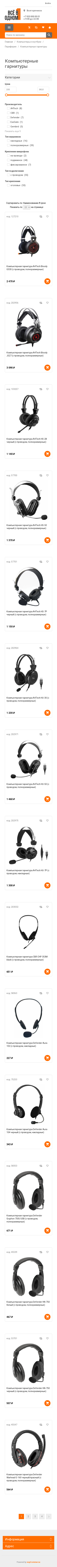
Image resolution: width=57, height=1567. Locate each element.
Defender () (17, 117)
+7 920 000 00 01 (32, 16)
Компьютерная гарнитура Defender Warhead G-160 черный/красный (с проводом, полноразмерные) (24, 1477)
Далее (48, 1516)
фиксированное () (20, 164)
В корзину (47, 281)
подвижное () (19, 160)
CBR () (14, 113)
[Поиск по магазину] (25, 35)
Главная (9, 42)
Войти (48, 3)
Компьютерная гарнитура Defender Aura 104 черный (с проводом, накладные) (27, 1131)
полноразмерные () (22, 145)
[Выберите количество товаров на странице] (26, 207)
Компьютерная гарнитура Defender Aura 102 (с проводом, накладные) (27, 1044)
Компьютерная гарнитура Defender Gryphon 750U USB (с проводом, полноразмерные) (24, 1218)
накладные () (18, 140)
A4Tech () (16, 108)
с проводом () (19, 175)
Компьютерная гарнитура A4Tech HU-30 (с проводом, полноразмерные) (28, 699)
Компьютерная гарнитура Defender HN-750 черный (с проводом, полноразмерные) (28, 1389)
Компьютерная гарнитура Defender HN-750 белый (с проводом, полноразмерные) (28, 1303)
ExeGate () (16, 122)
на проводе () (18, 155)
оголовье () (18, 185)
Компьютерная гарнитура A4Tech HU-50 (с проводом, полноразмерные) (28, 785)
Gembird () (16, 126)
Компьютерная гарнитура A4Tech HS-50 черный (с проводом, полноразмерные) (27, 526)
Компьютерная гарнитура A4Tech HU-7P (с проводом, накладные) (28, 872)
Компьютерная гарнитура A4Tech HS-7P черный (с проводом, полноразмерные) (27, 613)
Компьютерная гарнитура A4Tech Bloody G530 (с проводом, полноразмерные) (27, 268)
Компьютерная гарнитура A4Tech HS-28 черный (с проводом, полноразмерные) (27, 440)
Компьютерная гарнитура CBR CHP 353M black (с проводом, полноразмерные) (27, 958)
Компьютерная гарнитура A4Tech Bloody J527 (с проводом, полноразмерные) (27, 354)
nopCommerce (33, 1562)
